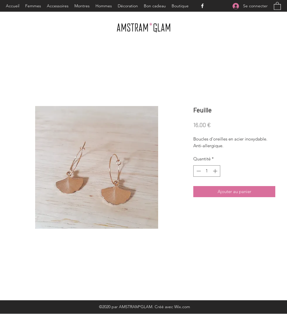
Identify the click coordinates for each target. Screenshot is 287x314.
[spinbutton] (207, 171)
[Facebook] (202, 6)
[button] (277, 5)
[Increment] (216, 171)
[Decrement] (198, 171)
